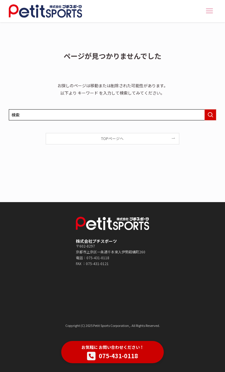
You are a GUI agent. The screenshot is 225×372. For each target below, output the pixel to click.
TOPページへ (112, 138)
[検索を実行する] (210, 114)
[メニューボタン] (209, 11)
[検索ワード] (112, 114)
